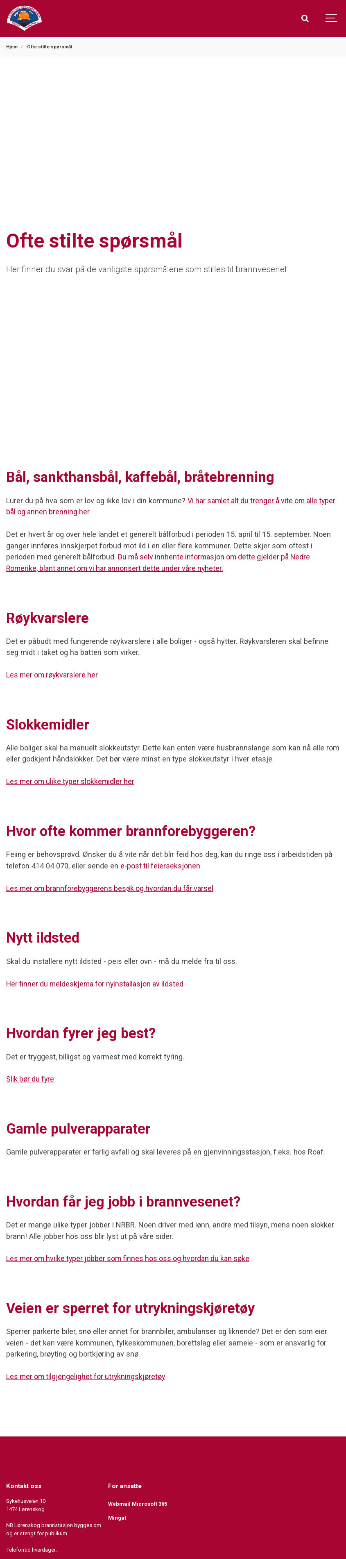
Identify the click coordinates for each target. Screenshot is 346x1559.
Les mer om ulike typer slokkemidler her (72, 780)
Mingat (117, 1516)
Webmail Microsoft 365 (138, 1502)
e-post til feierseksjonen (160, 865)
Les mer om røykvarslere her (53, 674)
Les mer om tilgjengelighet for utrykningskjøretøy (87, 1374)
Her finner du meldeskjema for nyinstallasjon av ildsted (98, 982)
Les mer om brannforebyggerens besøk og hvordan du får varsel (113, 887)
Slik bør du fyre (31, 1077)
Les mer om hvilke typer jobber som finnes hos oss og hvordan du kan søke (132, 1257)
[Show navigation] (331, 18)
